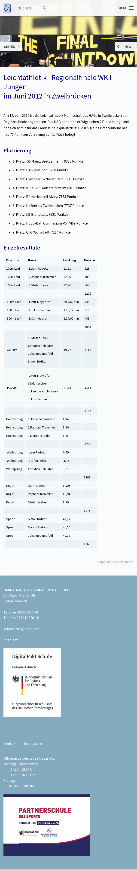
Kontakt (10, 743)
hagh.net (10, 640)
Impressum (33, 743)
